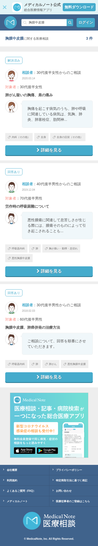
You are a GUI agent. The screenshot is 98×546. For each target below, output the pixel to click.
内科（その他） (19, 137)
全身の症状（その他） (68, 137)
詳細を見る (49, 150)
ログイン (85, 22)
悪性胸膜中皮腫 (19, 258)
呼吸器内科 (16, 248)
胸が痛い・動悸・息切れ (61, 248)
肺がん (51, 364)
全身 (41, 137)
